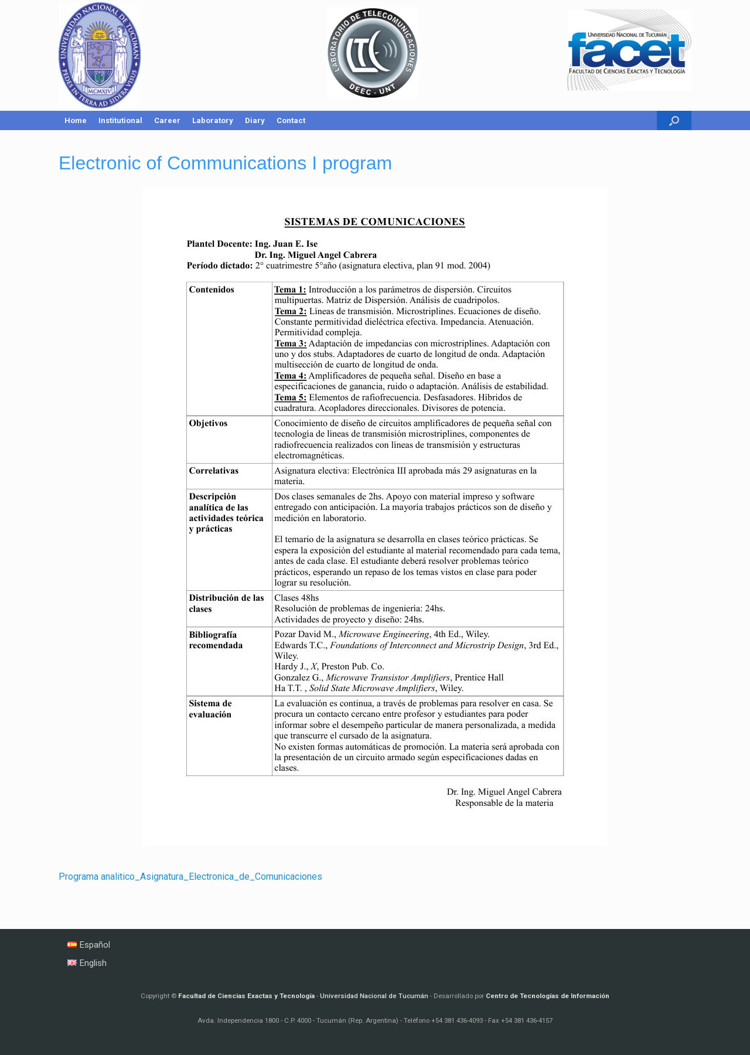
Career (167, 120)
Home (75, 120)
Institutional (120, 120)
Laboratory (212, 120)
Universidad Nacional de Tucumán (374, 996)
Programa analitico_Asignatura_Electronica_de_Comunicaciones (190, 876)
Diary (255, 120)
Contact (291, 120)
